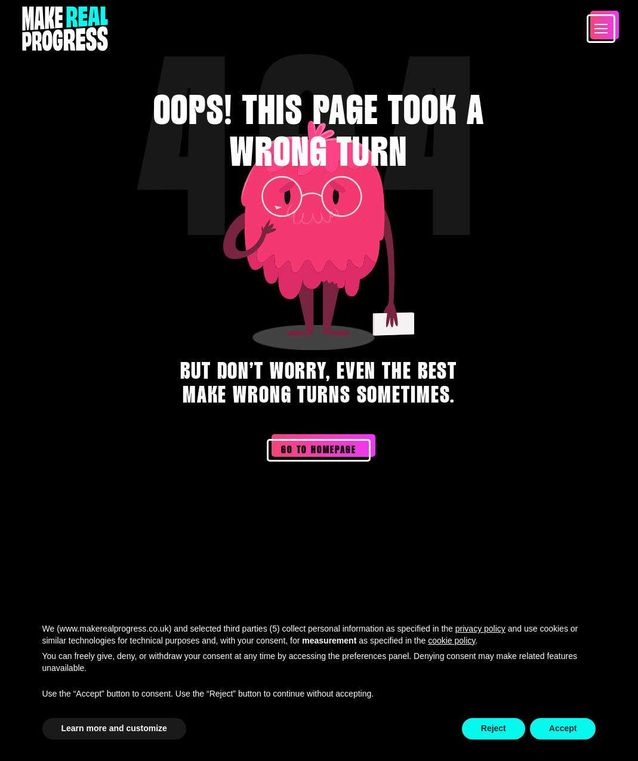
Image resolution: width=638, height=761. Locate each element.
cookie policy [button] (451, 640)
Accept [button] (563, 728)
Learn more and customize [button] (114, 728)
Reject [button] (493, 728)
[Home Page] (65, 29)
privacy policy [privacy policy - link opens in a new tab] (480, 628)
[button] (601, 28)
